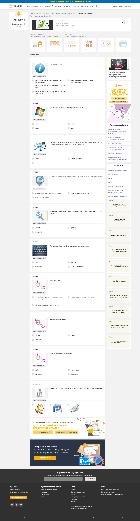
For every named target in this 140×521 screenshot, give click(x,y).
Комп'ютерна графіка (115, 143)
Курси (43, 497)
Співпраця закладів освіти (19, 492)
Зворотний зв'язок (18, 497)
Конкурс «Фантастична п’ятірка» (112, 494)
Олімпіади (74, 504)
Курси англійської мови (79, 508)
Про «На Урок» (15, 490)
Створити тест (44, 458)
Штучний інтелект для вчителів (81, 506)
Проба (110, 178)
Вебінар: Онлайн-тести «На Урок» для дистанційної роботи (118, 74)
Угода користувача (93, 517)
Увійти (18, 26)
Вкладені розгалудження (116, 186)
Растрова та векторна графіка (117, 170)
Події (110, 182)
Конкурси (76, 6)
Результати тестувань (52, 36)
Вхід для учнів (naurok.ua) (110, 490)
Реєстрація (127, 6)
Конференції (45, 494)
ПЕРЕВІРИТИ (90, 479)
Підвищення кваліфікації (63, 6)
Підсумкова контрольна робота (118, 196)
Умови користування (106, 517)
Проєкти (74, 499)
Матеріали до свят (107, 492)
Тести (41, 6)
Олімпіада (84, 6)
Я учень (115, 6)
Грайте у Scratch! (113, 174)
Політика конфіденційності (121, 517)
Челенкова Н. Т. (60, 21)
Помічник (49, 6)
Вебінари (44, 492)
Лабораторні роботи (78, 497)
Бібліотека (34, 6)
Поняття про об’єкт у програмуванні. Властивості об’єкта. (117, 131)
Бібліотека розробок (78, 492)
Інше (91, 6)
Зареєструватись (18, 20)
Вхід (120, 6)
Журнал (27, 6)
